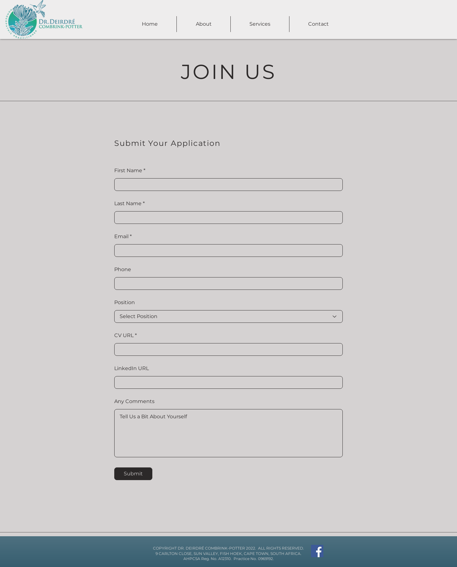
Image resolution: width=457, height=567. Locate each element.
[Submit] (133, 473)
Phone (122, 269)
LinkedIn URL (131, 368)
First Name (128, 170)
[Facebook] (317, 551)
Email (121, 236)
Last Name (128, 203)
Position (124, 302)
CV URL (124, 335)
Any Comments (134, 401)
